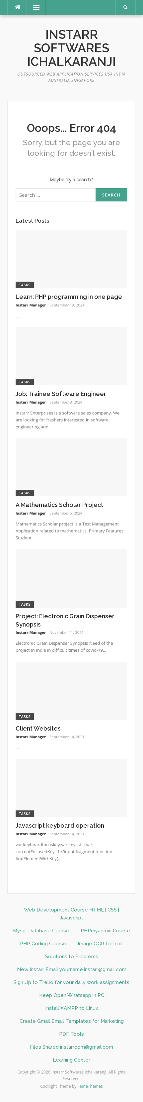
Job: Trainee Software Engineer (61, 393)
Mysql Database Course (41, 931)
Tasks (25, 284)
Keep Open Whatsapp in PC (71, 995)
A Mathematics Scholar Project (59, 504)
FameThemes (90, 1086)
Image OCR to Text (100, 944)
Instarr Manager (31, 305)
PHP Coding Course (43, 944)
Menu (33, 7)
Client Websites (38, 728)
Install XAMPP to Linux (71, 1008)
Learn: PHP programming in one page (69, 296)
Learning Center (71, 1060)
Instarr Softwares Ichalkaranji (71, 48)
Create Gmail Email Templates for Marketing (72, 1021)
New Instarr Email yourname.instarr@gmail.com (71, 969)
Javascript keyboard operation (60, 825)
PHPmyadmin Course (105, 931)
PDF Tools (71, 1034)
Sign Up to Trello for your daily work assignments (71, 982)
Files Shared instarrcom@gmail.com (71, 1047)
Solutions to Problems (71, 957)
